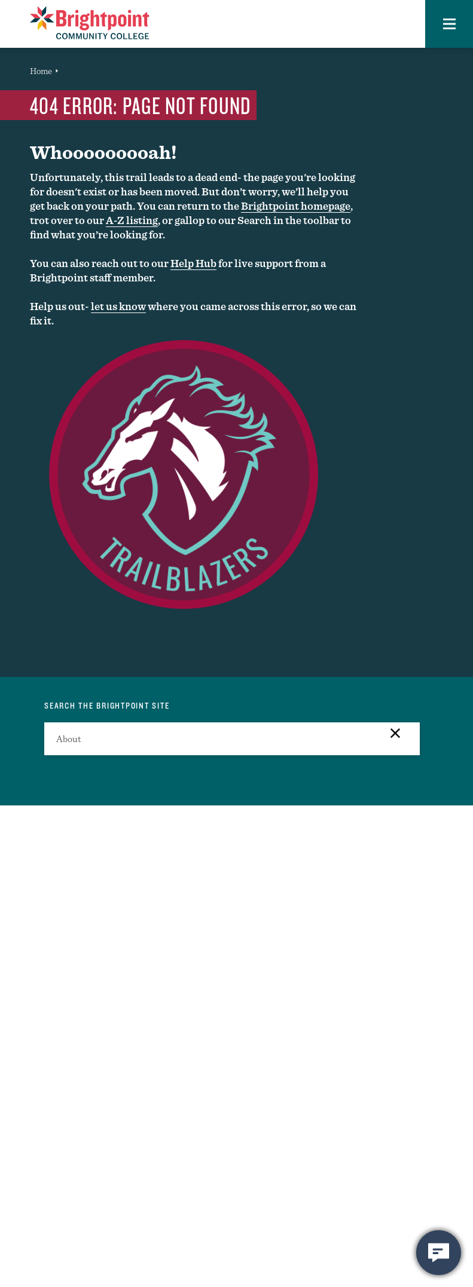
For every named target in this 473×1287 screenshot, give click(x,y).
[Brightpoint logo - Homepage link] (89, 22)
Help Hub (193, 263)
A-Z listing (132, 220)
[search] (232, 738)
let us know (118, 306)
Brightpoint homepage (295, 206)
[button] (449, 24)
